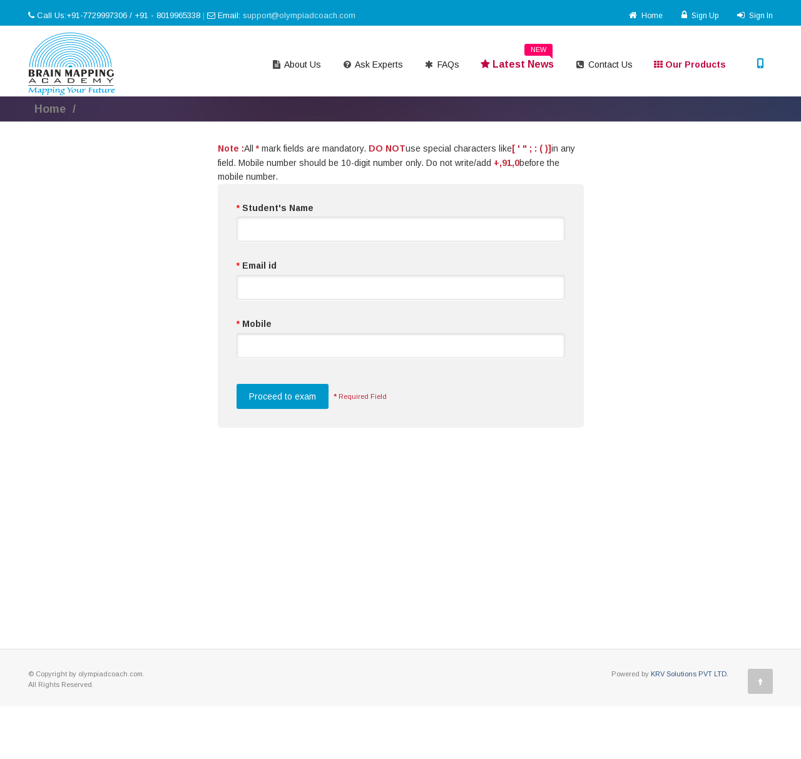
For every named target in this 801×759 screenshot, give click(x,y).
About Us (296, 64)
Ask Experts (372, 64)
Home (646, 15)
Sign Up (699, 15)
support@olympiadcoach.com (299, 15)
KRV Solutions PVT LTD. (689, 674)
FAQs (441, 64)
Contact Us (604, 64)
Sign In (755, 15)
